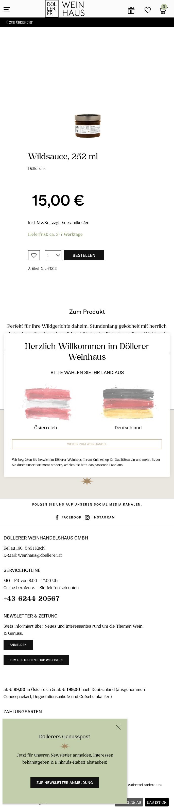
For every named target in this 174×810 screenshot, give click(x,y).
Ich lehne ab (129, 802)
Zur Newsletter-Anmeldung (65, 782)
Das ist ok (157, 802)
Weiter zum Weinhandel (87, 444)
